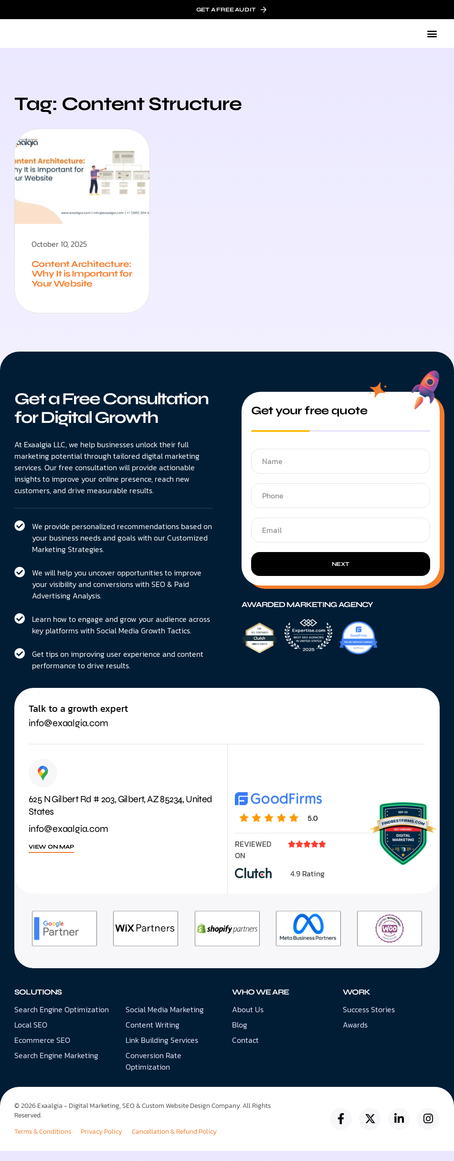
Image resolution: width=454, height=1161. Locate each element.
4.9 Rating (307, 883)
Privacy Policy (101, 1142)
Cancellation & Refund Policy (174, 1142)
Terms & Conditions (42, 1142)
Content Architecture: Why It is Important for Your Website (79, 278)
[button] (432, 34)
